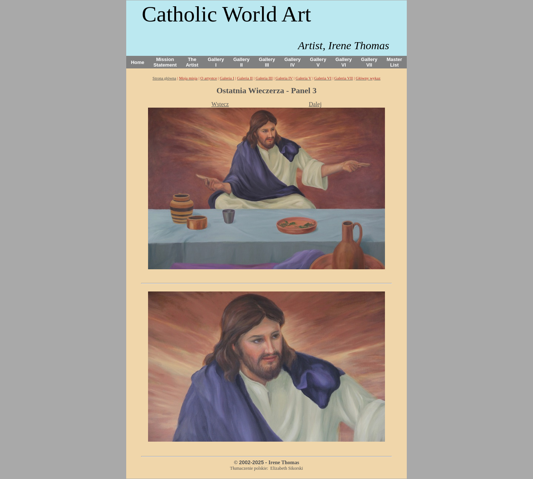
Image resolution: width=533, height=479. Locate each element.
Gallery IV (292, 62)
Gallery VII (369, 62)
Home (137, 62)
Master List (394, 62)
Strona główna (164, 78)
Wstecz (220, 104)
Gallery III (267, 62)
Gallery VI (343, 62)
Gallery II (241, 62)
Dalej (315, 104)
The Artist (192, 62)
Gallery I (216, 62)
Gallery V (318, 62)
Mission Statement (165, 62)
